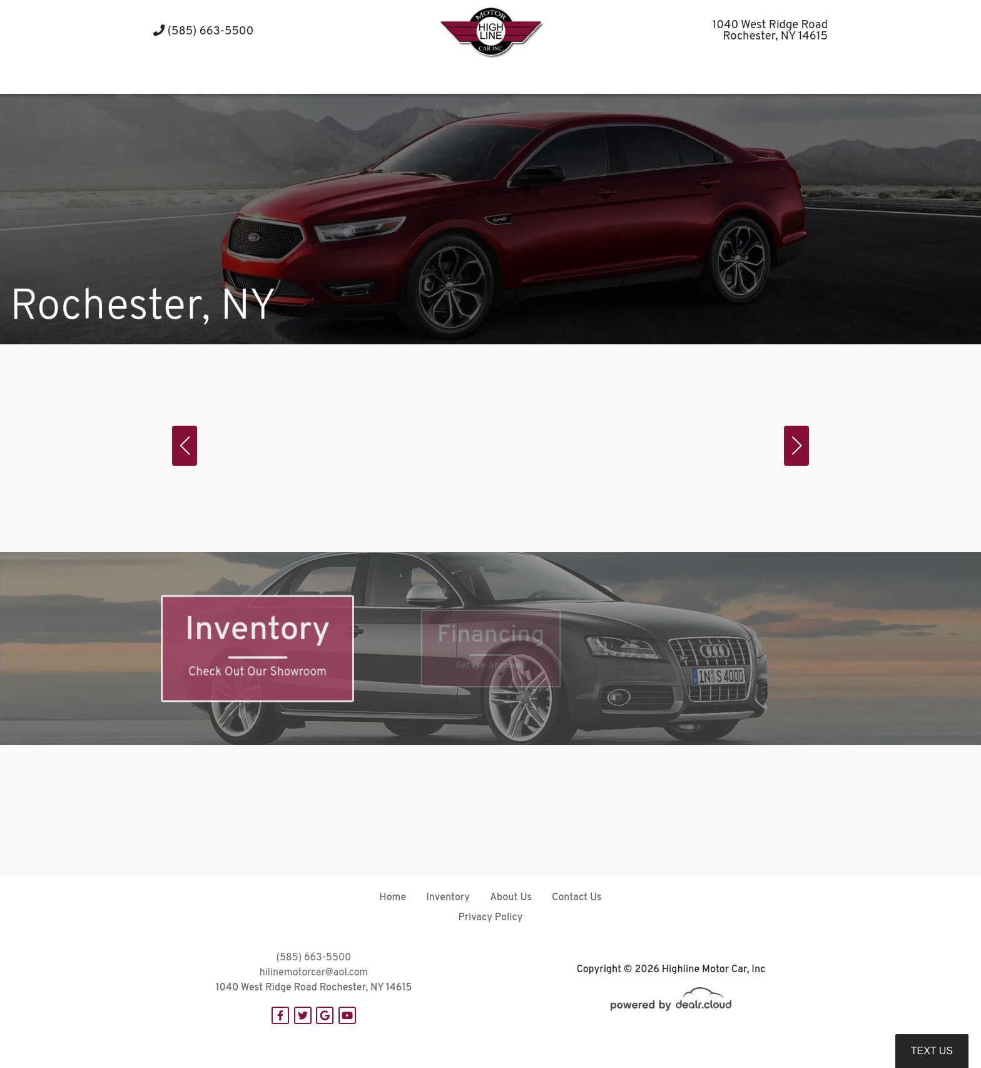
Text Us (932, 1050)
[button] (443, 79)
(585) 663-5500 (203, 31)
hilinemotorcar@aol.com (314, 973)
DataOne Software (346, 1046)
